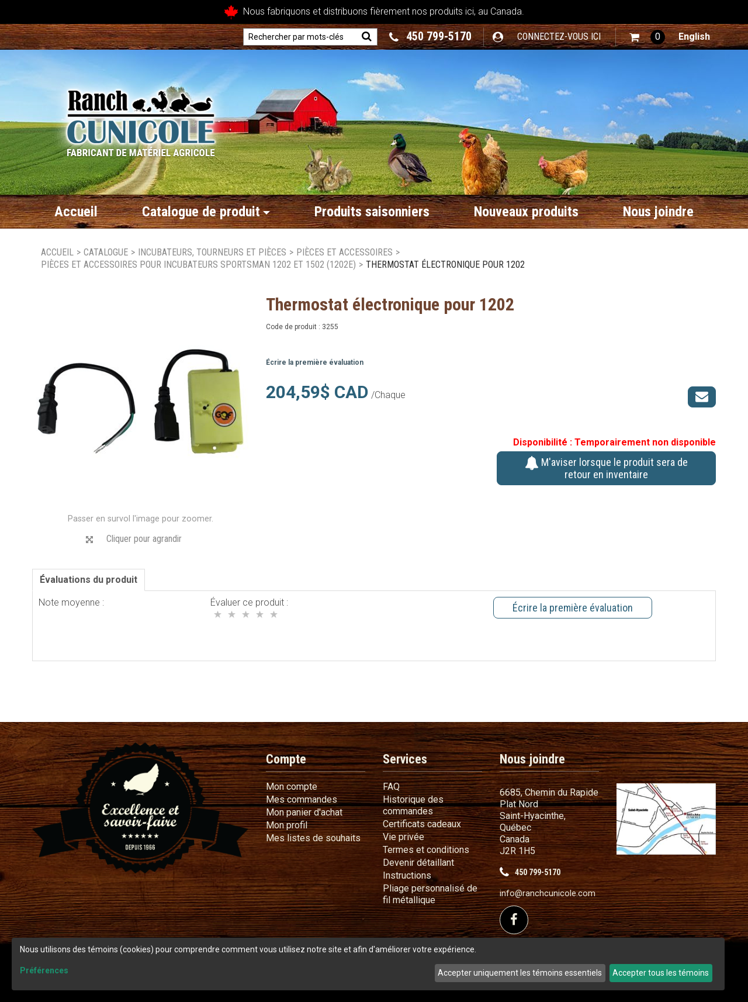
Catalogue (106, 252)
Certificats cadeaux (422, 824)
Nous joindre (658, 211)
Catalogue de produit (206, 211)
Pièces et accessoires (344, 252)
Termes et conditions (426, 849)
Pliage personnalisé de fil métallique (430, 894)
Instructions (407, 875)
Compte (286, 759)
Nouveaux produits (526, 211)
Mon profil (286, 825)
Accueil (76, 211)
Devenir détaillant (418, 862)
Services (405, 759)
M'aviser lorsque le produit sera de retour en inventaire (606, 468)
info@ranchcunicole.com (547, 894)
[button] (647, 37)
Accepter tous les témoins (660, 972)
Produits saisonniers (372, 211)
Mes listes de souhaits (313, 838)
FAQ (391, 786)
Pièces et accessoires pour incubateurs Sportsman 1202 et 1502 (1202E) (198, 264)
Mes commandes (301, 799)
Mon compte (291, 786)
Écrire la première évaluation (314, 362)
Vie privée (403, 836)
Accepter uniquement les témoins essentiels (520, 972)
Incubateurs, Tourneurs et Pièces (212, 252)
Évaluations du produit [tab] (88, 579)
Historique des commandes (413, 805)
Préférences (44, 970)
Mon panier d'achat (304, 812)
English (694, 36)
